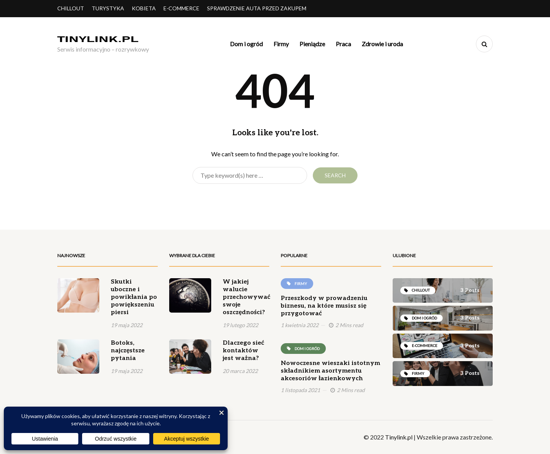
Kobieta (144, 8)
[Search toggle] (484, 44)
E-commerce (181, 8)
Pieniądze (312, 43)
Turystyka (108, 8)
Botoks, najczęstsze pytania (128, 350)
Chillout (70, 8)
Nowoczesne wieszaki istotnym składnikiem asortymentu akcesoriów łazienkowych (330, 371)
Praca (343, 43)
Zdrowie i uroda (382, 43)
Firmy (281, 43)
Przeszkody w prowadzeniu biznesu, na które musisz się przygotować (324, 306)
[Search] (249, 175)
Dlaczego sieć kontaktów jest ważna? (243, 350)
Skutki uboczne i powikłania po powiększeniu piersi (134, 297)
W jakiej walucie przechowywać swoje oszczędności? (246, 297)
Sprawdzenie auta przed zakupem (256, 8)
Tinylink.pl (398, 437)
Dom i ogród (246, 43)
